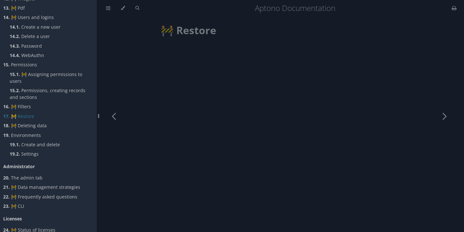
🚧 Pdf (14, 8)
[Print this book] (454, 8)
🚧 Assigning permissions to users (46, 77)
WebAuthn (27, 55)
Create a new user (35, 27)
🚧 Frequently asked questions (40, 197)
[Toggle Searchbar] (137, 8)
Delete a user (30, 36)
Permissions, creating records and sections (47, 93)
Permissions (20, 65)
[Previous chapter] (113, 116)
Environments (22, 135)
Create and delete (35, 144)
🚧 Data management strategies (41, 187)
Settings (24, 154)
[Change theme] (123, 8)
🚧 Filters (17, 106)
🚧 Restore (18, 116)
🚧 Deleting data (25, 125)
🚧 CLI (13, 206)
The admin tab (23, 178)
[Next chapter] (444, 116)
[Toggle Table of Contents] (108, 8)
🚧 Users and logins (28, 17)
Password (26, 46)
